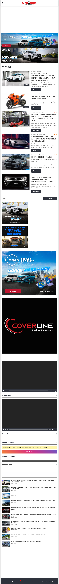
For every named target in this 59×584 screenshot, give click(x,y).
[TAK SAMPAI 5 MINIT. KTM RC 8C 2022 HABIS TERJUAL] (16, 101)
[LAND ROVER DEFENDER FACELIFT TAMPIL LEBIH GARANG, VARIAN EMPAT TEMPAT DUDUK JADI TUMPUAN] (6, 489)
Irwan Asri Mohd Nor (37, 175)
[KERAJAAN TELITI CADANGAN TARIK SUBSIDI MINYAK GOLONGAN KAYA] (6, 530)
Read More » (36, 89)
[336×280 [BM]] (29, 295)
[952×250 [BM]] (29, 40)
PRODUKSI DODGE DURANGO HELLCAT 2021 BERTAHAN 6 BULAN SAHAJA (44, 159)
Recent (29, 475)
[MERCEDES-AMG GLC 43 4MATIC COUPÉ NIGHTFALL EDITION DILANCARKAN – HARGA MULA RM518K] (6, 510)
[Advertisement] (29, 21)
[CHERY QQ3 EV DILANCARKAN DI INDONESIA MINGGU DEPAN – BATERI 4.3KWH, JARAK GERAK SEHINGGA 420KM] (6, 483)
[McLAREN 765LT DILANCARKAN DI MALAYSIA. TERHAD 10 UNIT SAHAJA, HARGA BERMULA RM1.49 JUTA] (16, 119)
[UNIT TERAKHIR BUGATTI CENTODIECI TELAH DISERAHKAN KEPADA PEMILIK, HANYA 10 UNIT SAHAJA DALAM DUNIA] (16, 78)
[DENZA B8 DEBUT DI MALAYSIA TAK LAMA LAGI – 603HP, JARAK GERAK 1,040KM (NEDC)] (6, 503)
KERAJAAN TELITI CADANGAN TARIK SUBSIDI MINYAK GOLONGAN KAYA (29, 528)
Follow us (29, 451)
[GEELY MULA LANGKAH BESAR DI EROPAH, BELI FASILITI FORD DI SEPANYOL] (6, 496)
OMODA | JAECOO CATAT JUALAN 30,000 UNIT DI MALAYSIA (26, 542)
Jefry (34, 71)
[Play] (4, 391)
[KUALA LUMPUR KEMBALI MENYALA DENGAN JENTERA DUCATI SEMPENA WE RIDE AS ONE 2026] (6, 517)
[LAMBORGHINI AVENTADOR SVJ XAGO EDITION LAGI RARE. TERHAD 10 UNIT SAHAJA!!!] (16, 142)
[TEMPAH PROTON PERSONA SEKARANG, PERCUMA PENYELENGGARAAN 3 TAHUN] (16, 182)
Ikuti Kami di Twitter (7, 464)
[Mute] (53, 391)
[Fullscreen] (55, 391)
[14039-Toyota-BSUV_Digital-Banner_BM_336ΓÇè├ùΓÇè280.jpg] (15, 223)
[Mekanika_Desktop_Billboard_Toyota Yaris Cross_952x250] (29, 55)
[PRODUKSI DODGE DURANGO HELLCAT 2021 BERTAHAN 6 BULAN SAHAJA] (16, 162)
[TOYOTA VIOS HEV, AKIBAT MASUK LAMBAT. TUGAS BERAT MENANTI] (6, 537)
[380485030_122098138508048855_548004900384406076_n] (29, 353)
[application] (29, 376)
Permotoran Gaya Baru (26, 581)
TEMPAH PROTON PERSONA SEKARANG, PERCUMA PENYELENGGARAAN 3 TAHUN (42, 179)
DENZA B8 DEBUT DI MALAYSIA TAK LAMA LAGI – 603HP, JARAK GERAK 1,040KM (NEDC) (33, 501)
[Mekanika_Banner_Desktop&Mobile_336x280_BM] (15, 247)
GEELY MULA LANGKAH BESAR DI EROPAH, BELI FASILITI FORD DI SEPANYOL (30, 494)
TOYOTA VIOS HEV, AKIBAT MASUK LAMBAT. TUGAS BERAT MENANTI (28, 535)
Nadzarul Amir (35, 94)
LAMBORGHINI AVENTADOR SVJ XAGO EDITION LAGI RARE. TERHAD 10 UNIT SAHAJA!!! (43, 139)
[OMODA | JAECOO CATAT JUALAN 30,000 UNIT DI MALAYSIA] (6, 544)
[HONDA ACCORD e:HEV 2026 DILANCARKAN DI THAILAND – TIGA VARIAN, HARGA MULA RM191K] (6, 524)
